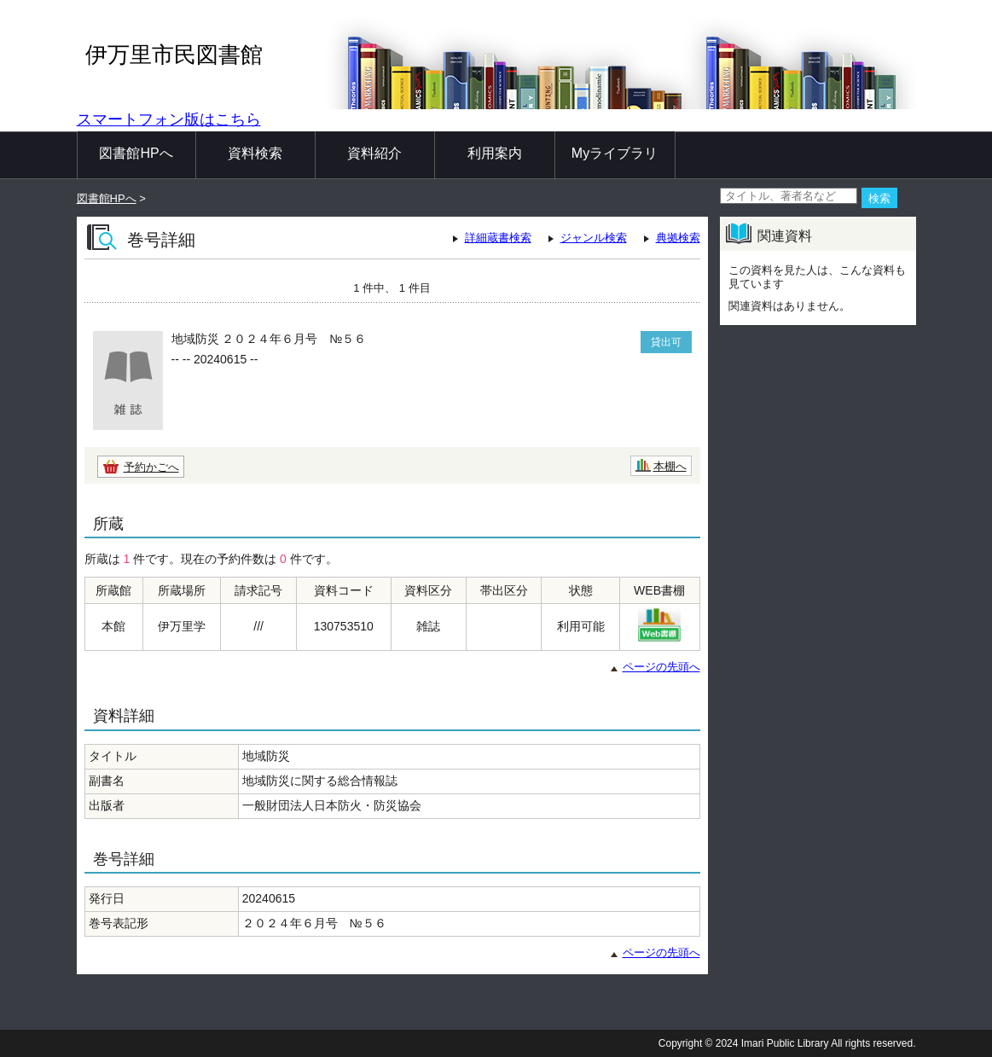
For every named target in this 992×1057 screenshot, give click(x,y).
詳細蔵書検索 (498, 237)
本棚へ (670, 466)
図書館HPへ (135, 153)
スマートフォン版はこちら (169, 119)
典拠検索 (678, 237)
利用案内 (494, 153)
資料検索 (255, 153)
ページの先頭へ (661, 666)
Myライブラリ (614, 153)
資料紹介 (374, 153)
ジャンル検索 (593, 237)
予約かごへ (151, 467)
